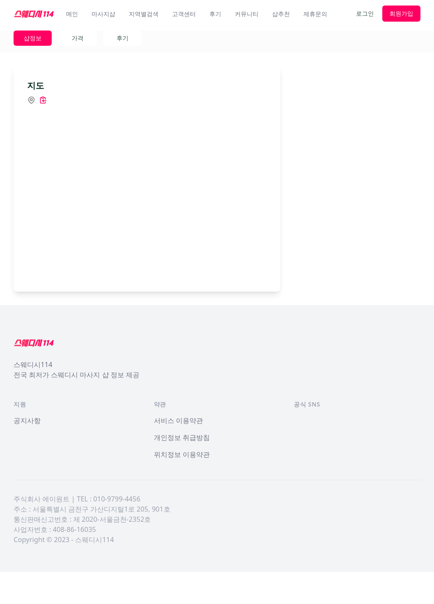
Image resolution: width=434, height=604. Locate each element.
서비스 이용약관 (178, 452)
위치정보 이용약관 (182, 486)
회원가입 (401, 13)
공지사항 (27, 452)
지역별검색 (144, 14)
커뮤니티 (247, 14)
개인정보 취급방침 (182, 469)
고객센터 (184, 14)
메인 (72, 14)
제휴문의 (315, 14)
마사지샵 (103, 14)
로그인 (365, 13)
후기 (215, 14)
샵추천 (281, 14)
